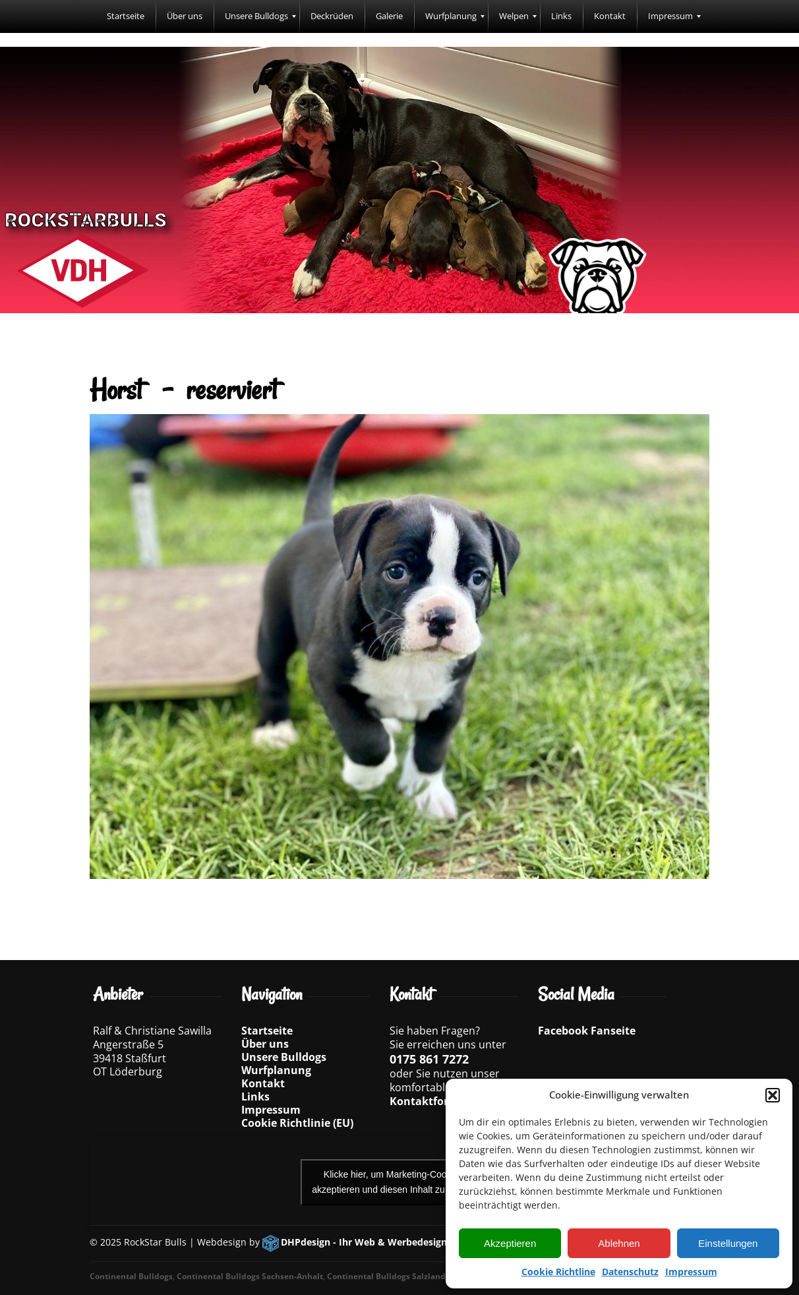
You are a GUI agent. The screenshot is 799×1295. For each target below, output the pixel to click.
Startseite (267, 1030)
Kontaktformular (435, 1101)
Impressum (691, 1271)
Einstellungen (727, 1243)
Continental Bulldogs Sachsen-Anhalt (250, 1276)
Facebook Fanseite (587, 1030)
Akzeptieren (510, 1243)
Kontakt (263, 1083)
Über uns (265, 1044)
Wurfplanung (276, 1070)
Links (255, 1096)
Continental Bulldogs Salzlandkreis (396, 1276)
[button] (772, 1095)
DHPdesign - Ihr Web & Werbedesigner (368, 1242)
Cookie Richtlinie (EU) (297, 1123)
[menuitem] (126, 16)
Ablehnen (618, 1243)
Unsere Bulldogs (283, 1057)
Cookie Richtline (558, 1271)
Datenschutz (630, 1271)
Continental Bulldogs (131, 1276)
